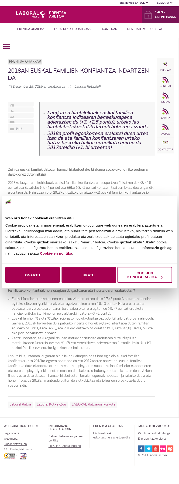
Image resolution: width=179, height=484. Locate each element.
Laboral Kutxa (20, 404)
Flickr (163, 448)
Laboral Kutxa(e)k (87, 86)
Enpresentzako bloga (152, 438)
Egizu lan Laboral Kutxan (64, 446)
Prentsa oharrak (31, 29)
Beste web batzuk (132, 3)
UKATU (89, 275)
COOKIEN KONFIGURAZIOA (144, 275)
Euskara (163, 3)
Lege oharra (11, 433)
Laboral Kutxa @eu (51, 404)
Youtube (155, 448)
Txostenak (108, 29)
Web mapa (10, 438)
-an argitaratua (39, 86)
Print (19, 128)
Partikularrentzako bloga (154, 433)
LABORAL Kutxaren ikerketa (93, 404)
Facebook (141, 448)
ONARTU (32, 275)
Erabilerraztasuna (15, 444)
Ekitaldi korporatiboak (72, 29)
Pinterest (170, 448)
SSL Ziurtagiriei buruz (18, 449)
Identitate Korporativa (144, 29)
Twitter (148, 448)
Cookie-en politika (56, 253)
